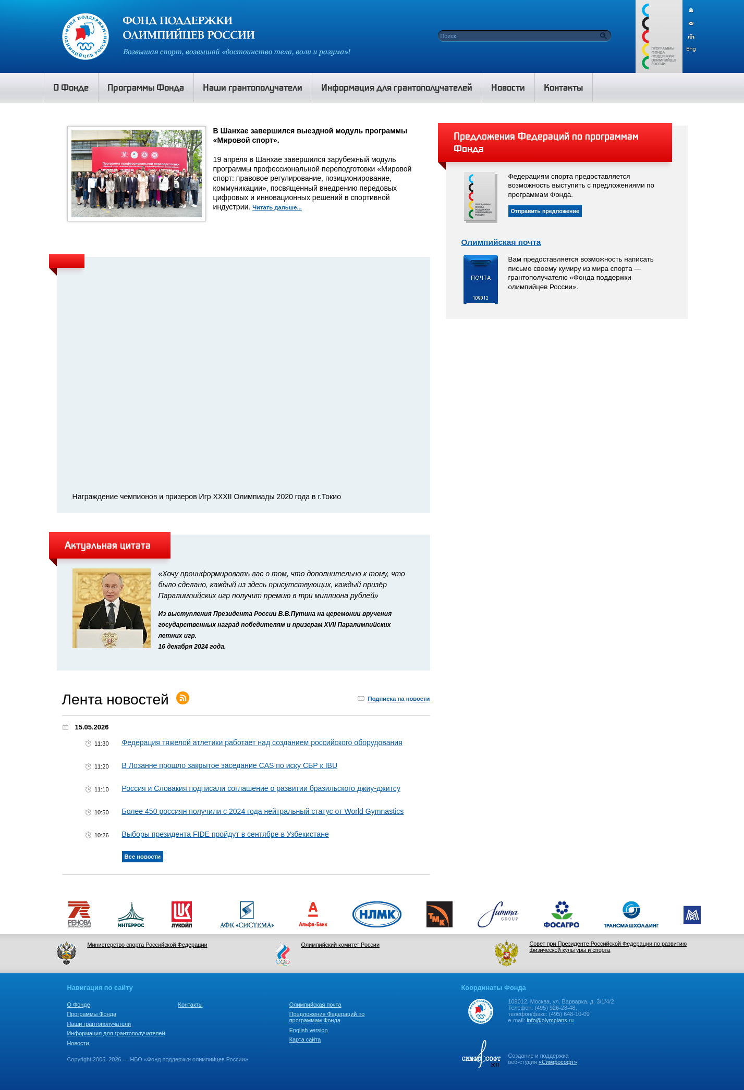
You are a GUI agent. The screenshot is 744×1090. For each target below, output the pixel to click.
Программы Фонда (91, 1014)
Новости (78, 1043)
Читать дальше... (277, 207)
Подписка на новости (399, 699)
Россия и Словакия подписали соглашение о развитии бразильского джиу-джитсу (261, 788)
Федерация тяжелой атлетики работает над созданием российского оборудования (262, 742)
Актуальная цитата (108, 545)
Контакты (190, 1004)
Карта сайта (305, 1039)
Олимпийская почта (501, 242)
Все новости (143, 856)
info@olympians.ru (550, 1020)
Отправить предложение (545, 211)
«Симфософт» (558, 1062)
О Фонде (78, 1004)
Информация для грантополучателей (116, 1033)
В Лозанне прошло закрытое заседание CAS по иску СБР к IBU (230, 765)
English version (308, 1030)
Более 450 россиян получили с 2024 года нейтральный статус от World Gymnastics (263, 811)
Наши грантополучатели (99, 1024)
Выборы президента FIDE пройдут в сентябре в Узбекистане (225, 834)
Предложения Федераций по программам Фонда (327, 1017)
